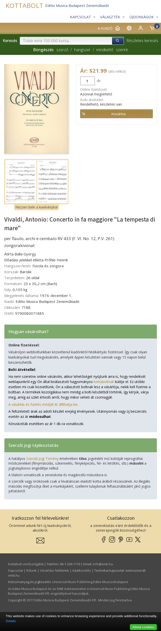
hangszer (82, 49)
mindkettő (104, 49)
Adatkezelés (81, 570)
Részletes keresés (142, 40)
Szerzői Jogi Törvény (42, 458)
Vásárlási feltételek (54, 570)
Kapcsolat (15, 570)
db (98, 80)
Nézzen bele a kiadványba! (36, 207)
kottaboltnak (104, 381)
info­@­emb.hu (103, 564)
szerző (62, 49)
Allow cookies (143, 627)
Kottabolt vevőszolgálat (26, 564)
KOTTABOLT (24, 5)
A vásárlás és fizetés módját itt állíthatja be (42, 404)
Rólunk (31, 570)
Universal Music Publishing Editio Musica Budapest (90, 582)
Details (11, 621)
